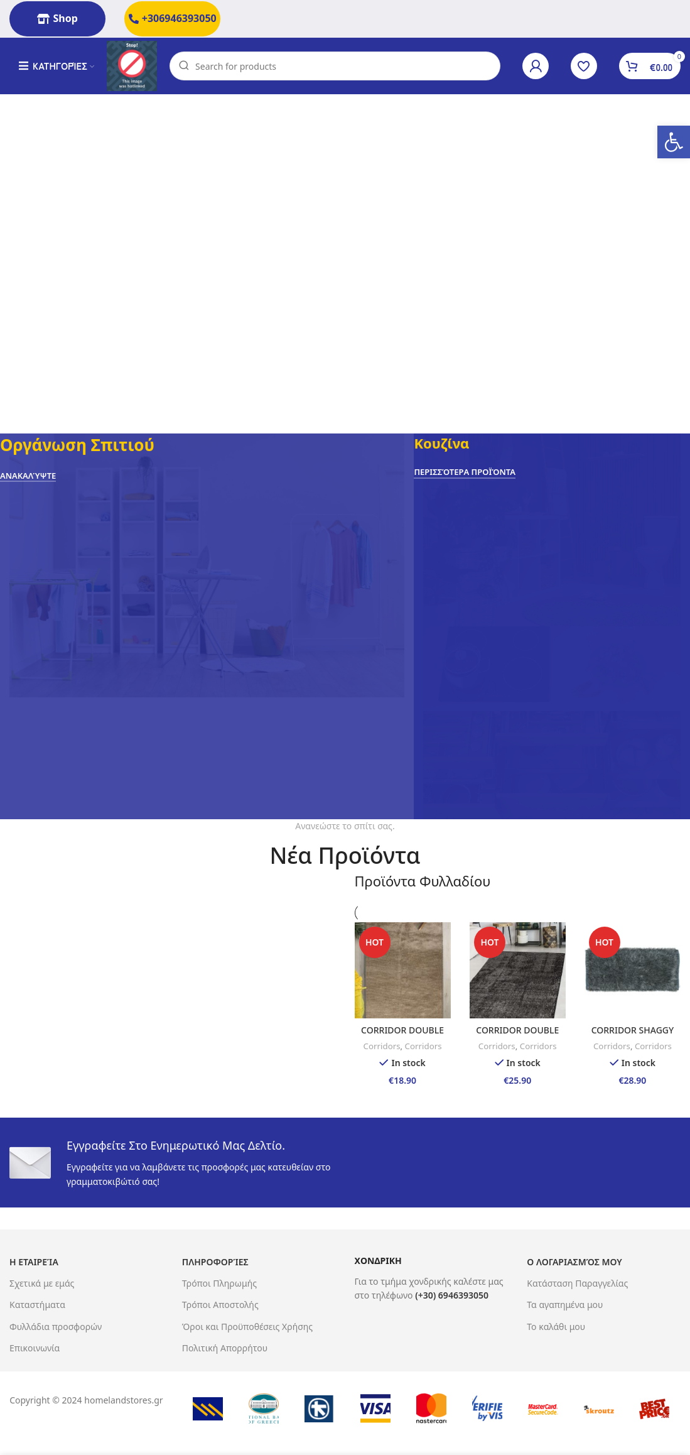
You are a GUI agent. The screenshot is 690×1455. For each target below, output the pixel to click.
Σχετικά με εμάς (41, 1283)
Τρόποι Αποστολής (220, 1305)
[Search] (335, 66)
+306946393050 (173, 18)
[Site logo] (132, 65)
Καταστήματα (37, 1305)
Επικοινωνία (34, 1348)
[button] (673, 142)
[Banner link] (207, 626)
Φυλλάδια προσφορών (55, 1326)
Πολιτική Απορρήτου (224, 1348)
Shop (57, 18)
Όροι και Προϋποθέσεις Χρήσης (247, 1326)
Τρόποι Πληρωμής (219, 1283)
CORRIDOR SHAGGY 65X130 (632, 1036)
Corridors (382, 1046)
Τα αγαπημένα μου (565, 1305)
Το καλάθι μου (556, 1326)
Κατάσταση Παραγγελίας (577, 1283)
